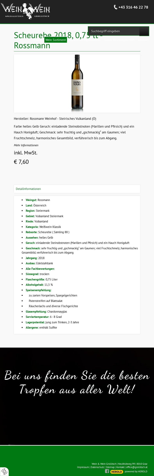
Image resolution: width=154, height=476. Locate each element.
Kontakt (120, 467)
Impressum (83, 467)
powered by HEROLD (136, 471)
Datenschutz (97, 467)
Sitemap (110, 467)
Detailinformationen (28, 189)
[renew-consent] (4, 471)
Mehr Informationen (26, 145)
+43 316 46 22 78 (133, 7)
